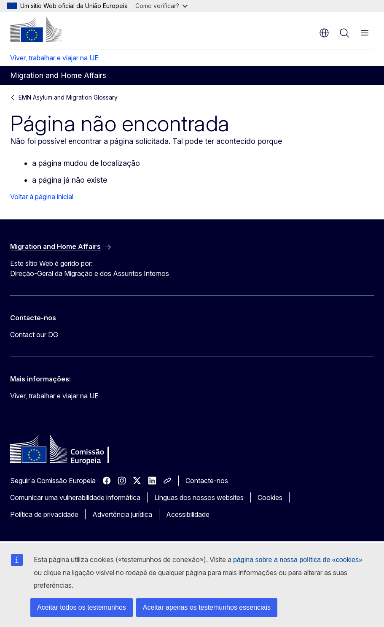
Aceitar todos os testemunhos (81, 607)
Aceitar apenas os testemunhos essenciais (207, 607)
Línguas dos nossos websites (199, 497)
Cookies (270, 497)
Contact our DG (34, 334)
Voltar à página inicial (41, 196)
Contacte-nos (206, 480)
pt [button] (324, 33)
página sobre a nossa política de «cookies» (298, 559)
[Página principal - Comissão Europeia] (36, 29)
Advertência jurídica (122, 514)
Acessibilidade (187, 514)
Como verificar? (161, 5)
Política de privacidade (44, 514)
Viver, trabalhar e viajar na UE (54, 58)
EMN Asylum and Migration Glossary (68, 97)
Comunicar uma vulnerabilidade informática (75, 497)
